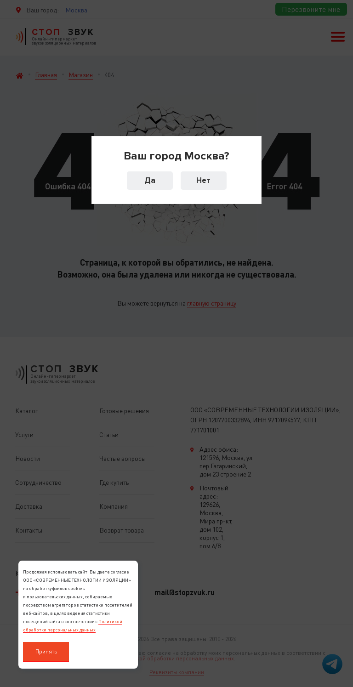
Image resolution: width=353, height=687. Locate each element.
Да (149, 180)
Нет (203, 180)
